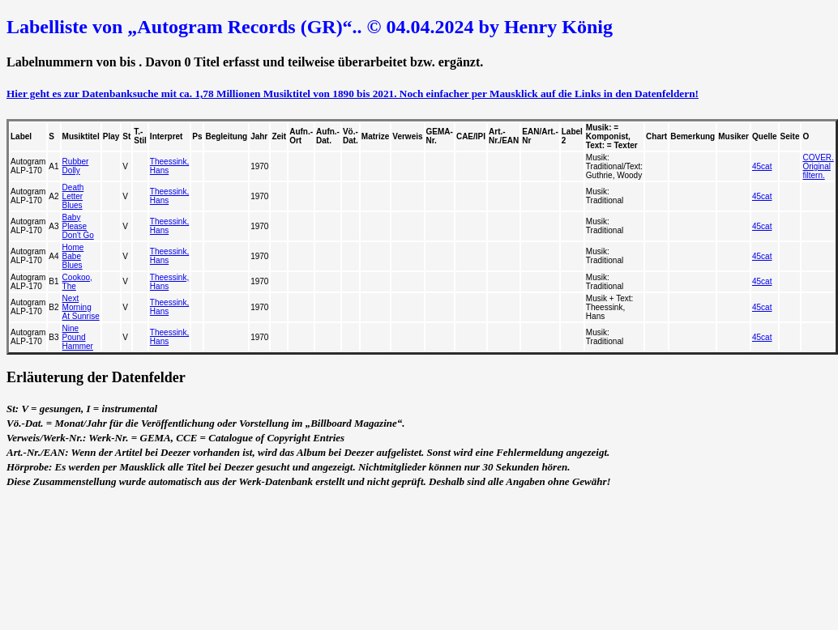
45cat (762, 166)
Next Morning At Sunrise (81, 307)
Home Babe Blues (73, 256)
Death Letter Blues (73, 196)
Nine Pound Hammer (77, 337)
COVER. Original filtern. (817, 166)
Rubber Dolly (75, 166)
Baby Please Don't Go (78, 226)
